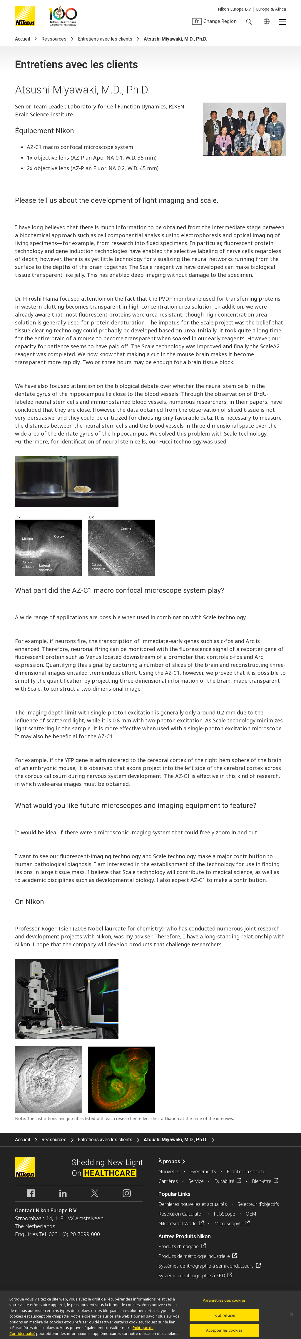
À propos (169, 1161)
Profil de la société (246, 1171)
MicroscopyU (228, 1223)
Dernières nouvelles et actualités (192, 1204)
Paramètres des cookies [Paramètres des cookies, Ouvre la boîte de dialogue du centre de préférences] (224, 1302)
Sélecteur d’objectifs (258, 1204)
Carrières (168, 1181)
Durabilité (224, 1181)
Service (196, 1181)
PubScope (224, 1214)
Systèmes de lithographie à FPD (191, 1275)
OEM (251, 1214)
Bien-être (261, 1181)
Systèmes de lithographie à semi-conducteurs (206, 1266)
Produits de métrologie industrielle (194, 1256)
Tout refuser (224, 1317)
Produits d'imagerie (178, 1246)
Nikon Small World (177, 1223)
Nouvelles (169, 1171)
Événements (203, 1171)
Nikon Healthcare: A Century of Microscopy (63, 16)
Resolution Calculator (180, 1214)
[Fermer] (291, 1316)
